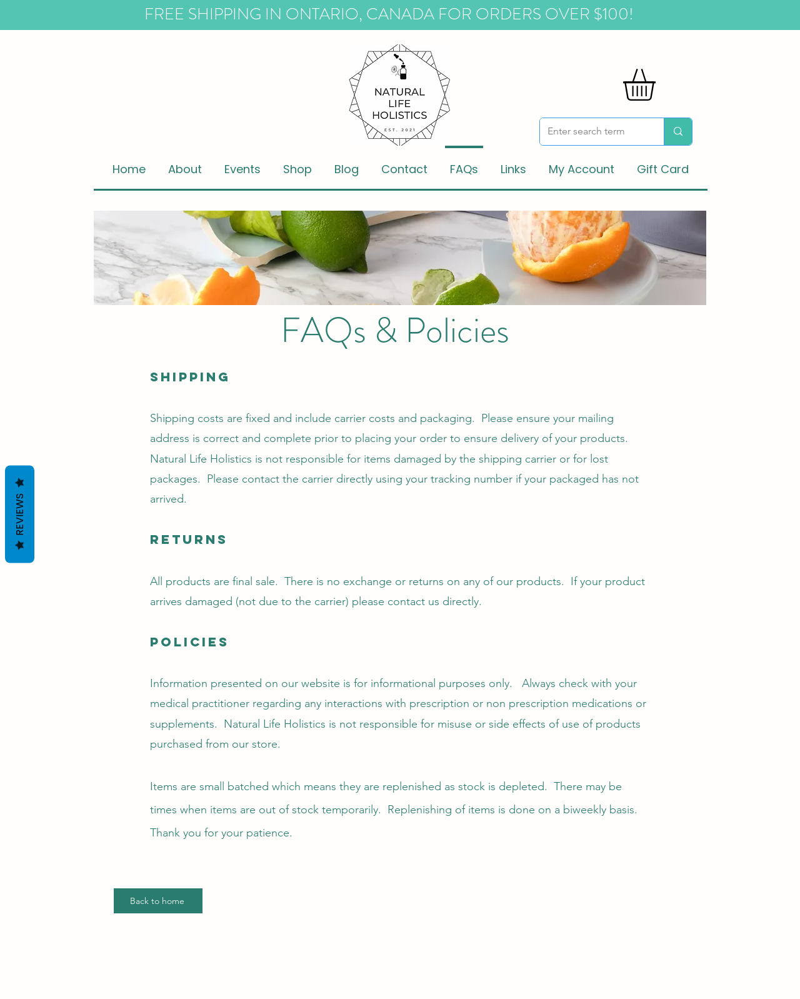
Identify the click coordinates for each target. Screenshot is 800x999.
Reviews (19, 514)
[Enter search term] (593, 131)
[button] (657, 85)
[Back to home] (158, 900)
